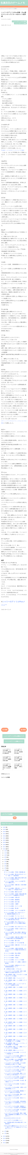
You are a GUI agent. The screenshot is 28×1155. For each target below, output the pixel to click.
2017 (4, 846)
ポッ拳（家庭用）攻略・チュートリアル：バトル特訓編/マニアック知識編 (15, 1040)
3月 (5, 870)
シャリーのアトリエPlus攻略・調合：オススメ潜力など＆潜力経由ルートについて (15, 1074)
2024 (4, 831)
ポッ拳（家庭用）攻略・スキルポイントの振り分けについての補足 (15, 975)
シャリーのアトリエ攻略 (20, 23)
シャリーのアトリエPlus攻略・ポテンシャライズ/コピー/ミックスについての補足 (15, 1067)
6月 (5, 863)
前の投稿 (23, 729)
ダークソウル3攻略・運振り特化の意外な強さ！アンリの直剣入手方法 (15, 878)
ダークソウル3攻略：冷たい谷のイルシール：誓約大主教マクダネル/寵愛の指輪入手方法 (15, 923)
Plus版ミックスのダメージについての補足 (12, 150)
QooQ (16, 1154)
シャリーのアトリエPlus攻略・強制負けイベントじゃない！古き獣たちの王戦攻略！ (15, 1107)
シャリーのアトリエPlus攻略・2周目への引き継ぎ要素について (15, 1088)
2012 (4, 1142)
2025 (4, 829)
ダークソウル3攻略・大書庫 (11, 904)
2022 (4, 836)
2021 (4, 838)
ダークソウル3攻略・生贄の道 (11, 955)
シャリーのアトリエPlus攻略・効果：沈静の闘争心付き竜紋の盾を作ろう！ (15, 971)
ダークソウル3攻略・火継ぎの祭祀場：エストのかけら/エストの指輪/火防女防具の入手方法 (15, 950)
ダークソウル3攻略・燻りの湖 (11, 940)
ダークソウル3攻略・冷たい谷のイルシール (15, 926)
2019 (4, 842)
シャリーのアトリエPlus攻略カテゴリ (14, 736)
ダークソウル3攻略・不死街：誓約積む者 (14, 872)
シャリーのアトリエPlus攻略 (19, 21)
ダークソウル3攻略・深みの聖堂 (12, 953)
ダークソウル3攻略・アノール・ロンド (14, 916)
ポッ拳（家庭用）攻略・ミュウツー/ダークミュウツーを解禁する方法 (15, 984)
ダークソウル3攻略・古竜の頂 (11, 897)
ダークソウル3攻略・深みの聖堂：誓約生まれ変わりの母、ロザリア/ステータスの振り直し (15, 934)
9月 (5, 857)
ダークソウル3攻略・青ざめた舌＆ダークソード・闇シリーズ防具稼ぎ (15, 875)
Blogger (16, 1149)
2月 (5, 1131)
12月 (5, 850)
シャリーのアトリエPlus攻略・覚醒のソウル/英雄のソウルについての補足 (15, 1056)
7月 (5, 861)
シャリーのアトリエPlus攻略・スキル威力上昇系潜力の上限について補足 (15, 1063)
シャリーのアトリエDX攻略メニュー (13, 1120)
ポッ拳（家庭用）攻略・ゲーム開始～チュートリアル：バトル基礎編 (15, 1047)
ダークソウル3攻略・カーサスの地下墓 (14, 942)
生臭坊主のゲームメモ (13, 2)
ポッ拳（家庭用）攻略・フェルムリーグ (14, 978)
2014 (4, 1138)
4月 (5, 868)
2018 (4, 844)
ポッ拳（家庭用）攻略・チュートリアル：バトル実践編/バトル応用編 (15, 1044)
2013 (4, 1140)
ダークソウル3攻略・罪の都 (11, 908)
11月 (5, 853)
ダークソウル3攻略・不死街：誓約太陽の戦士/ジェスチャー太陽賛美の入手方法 (15, 894)
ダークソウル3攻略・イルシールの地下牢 (14, 910)
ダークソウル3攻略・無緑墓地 (11, 899)
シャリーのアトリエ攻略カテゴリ (14, 741)
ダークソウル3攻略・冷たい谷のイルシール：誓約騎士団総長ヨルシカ (14, 913)
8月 (5, 859)
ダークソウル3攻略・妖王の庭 (11, 901)
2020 (4, 840)
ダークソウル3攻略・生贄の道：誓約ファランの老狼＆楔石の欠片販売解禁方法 (15, 937)
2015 (4, 1136)
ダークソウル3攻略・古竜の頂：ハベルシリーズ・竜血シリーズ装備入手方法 (15, 889)
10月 (5, 855)
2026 (4, 827)
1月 (5, 1133)
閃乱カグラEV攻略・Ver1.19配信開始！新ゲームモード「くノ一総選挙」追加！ (15, 1060)
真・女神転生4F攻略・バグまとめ (12, 969)
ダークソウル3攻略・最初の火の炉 (13, 891)
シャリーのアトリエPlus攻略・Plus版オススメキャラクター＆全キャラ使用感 (15, 1077)
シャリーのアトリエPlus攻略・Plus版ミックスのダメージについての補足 (15, 1070)
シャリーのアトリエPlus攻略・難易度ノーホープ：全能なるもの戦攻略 (15, 1091)
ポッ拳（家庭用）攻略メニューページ (13, 1050)
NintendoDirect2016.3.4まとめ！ (12, 1118)
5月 (5, 866)
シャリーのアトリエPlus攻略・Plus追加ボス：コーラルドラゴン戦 (15, 1110)
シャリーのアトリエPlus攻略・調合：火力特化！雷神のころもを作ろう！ (15, 1095)
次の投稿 (4, 729)
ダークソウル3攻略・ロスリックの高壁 (14, 959)
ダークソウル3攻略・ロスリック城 (13, 906)
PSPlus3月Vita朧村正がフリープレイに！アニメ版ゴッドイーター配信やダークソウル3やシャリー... (15, 1127)
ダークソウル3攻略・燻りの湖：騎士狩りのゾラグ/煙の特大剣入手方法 (15, 919)
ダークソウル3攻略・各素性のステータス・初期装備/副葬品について (15, 966)
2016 (4, 848)
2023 (4, 833)
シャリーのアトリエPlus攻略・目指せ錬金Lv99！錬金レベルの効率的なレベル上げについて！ (15, 1103)
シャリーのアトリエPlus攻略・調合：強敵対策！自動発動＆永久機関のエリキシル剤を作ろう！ (15, 1114)
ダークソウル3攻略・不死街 (11, 957)
